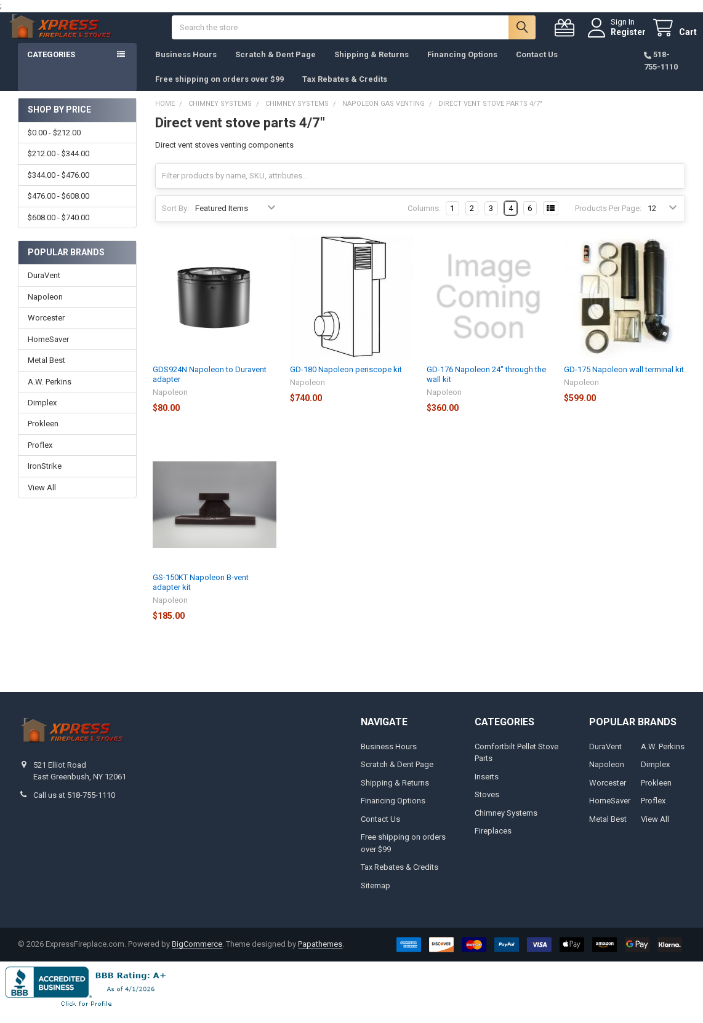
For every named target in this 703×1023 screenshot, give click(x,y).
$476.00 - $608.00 (58, 208)
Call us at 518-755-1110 (74, 807)
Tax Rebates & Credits (344, 91)
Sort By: (175, 220)
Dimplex (42, 415)
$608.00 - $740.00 (58, 229)
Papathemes (320, 956)
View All (42, 499)
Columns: (424, 220)
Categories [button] (51, 66)
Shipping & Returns (371, 66)
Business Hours (186, 66)
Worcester (46, 330)
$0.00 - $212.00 (54, 144)
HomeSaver (48, 351)
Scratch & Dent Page (275, 66)
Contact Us (537, 66)
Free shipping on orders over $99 (219, 91)
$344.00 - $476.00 (58, 187)
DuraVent (44, 287)
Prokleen (43, 435)
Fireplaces (493, 843)
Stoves (487, 806)
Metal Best (46, 372)
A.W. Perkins (49, 394)
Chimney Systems (506, 825)
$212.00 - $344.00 (58, 165)
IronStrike (45, 478)
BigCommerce (197, 956)
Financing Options (462, 66)
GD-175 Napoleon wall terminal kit (624, 381)
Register (616, 38)
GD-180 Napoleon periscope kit (346, 381)
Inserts (487, 789)
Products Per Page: (608, 220)
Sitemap (375, 897)
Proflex (40, 457)
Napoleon (45, 309)
